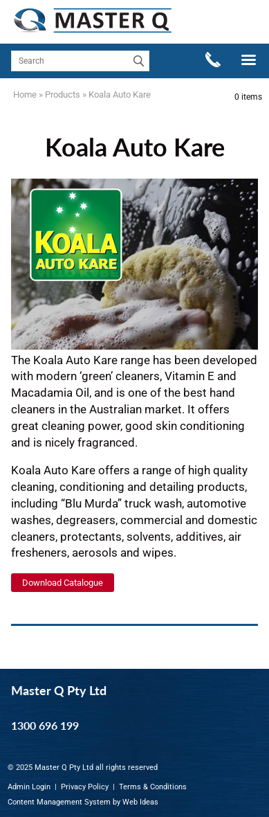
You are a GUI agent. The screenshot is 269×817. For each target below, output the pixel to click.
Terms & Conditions (153, 786)
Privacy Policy (85, 786)
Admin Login (29, 786)
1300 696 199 (45, 725)
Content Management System (59, 802)
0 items (248, 97)
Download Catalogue (62, 582)
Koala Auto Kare (120, 94)
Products (62, 94)
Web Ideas (140, 802)
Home (25, 94)
